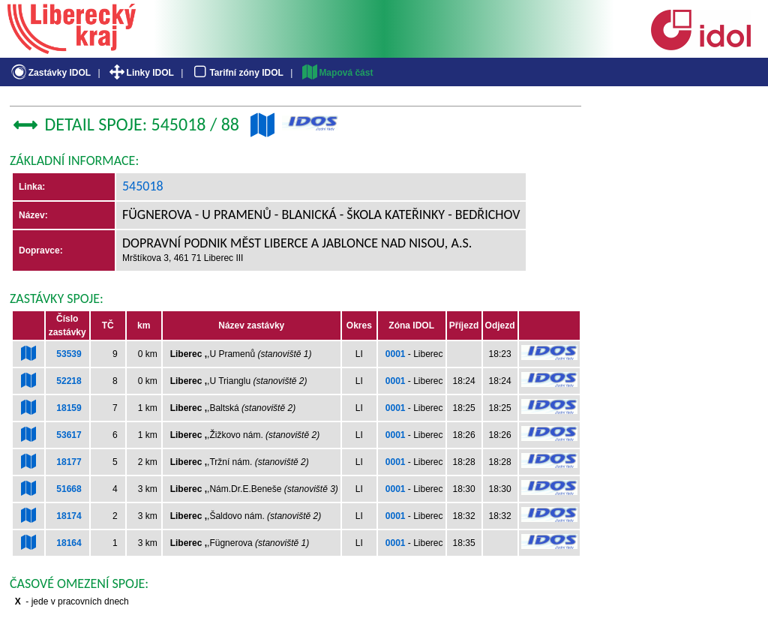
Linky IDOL (140, 73)
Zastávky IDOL (50, 73)
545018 (143, 186)
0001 (396, 354)
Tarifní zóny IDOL (237, 73)
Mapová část (337, 73)
